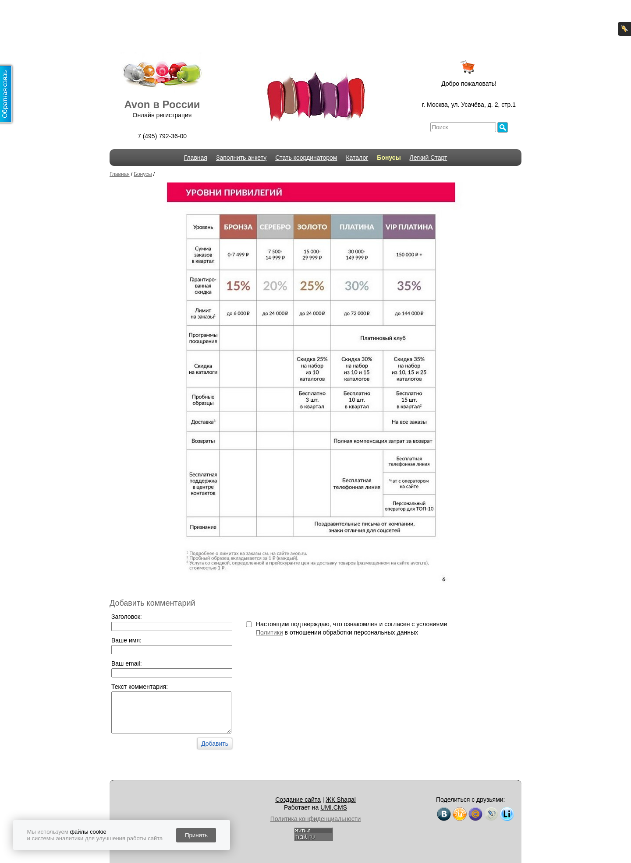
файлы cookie (88, 831)
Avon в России (162, 104)
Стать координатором (306, 157)
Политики (269, 632)
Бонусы (389, 157)
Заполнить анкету (241, 157)
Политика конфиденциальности (315, 818)
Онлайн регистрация (162, 115)
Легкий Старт (428, 157)
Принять (196, 835)
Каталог (357, 157)
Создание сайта (298, 799)
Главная (195, 157)
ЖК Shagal (341, 799)
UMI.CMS (333, 807)
